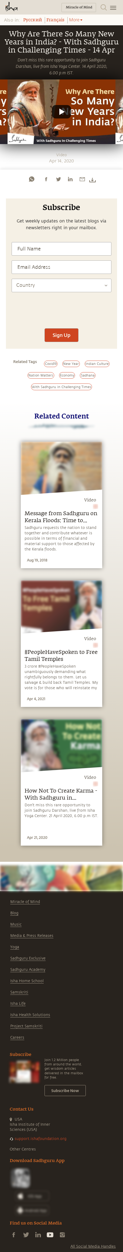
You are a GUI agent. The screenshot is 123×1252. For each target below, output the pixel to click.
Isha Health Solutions (30, 1015)
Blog (14, 913)
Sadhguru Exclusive (28, 958)
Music (16, 924)
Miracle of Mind (25, 902)
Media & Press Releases (31, 936)
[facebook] (46, 179)
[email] (82, 179)
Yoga (14, 947)
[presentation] (61, 307)
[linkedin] (70, 179)
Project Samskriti (26, 1026)
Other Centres (23, 1149)
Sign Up (61, 335)
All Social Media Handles (93, 1246)
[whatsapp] (31, 179)
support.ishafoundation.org (40, 1139)
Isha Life (18, 1004)
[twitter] (58, 179)
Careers (17, 1037)
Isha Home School (27, 981)
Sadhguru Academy (27, 970)
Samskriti (19, 992)
